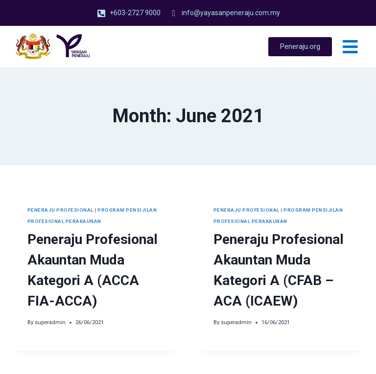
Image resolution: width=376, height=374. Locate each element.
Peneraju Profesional (60, 210)
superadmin (50, 322)
